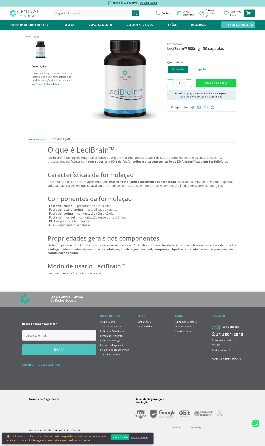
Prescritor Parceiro (184, 331)
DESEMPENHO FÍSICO (140, 25)
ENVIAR (59, 350)
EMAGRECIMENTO (100, 25)
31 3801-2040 (227, 334)
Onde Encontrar (182, 326)
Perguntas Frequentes (111, 335)
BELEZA (69, 25)
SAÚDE (172, 25)
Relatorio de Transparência (114, 349)
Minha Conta (144, 321)
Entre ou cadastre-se (211, 13)
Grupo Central (107, 321)
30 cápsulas (178, 69)
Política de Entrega (110, 340)
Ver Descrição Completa (45, 84)
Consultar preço (216, 83)
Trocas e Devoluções (111, 326)
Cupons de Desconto (185, 321)
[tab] (61, 140)
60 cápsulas (200, 69)
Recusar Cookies (139, 437)
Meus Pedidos (144, 326)
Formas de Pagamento (112, 345)
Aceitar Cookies (120, 437)
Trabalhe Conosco (110, 354)
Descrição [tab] (36, 139)
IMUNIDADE (198, 25)
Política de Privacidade (112, 331)
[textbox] (92, 13)
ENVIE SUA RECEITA (240, 25)
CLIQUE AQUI (148, 3)
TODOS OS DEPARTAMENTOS (29, 25)
